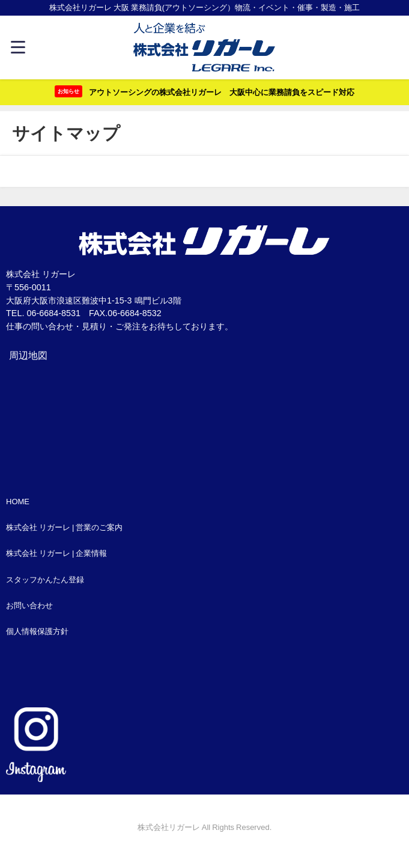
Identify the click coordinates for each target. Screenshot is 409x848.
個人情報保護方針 (37, 631)
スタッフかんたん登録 (45, 580)
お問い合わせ (29, 605)
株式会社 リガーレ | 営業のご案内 (64, 527)
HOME (17, 501)
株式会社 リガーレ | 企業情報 (56, 553)
